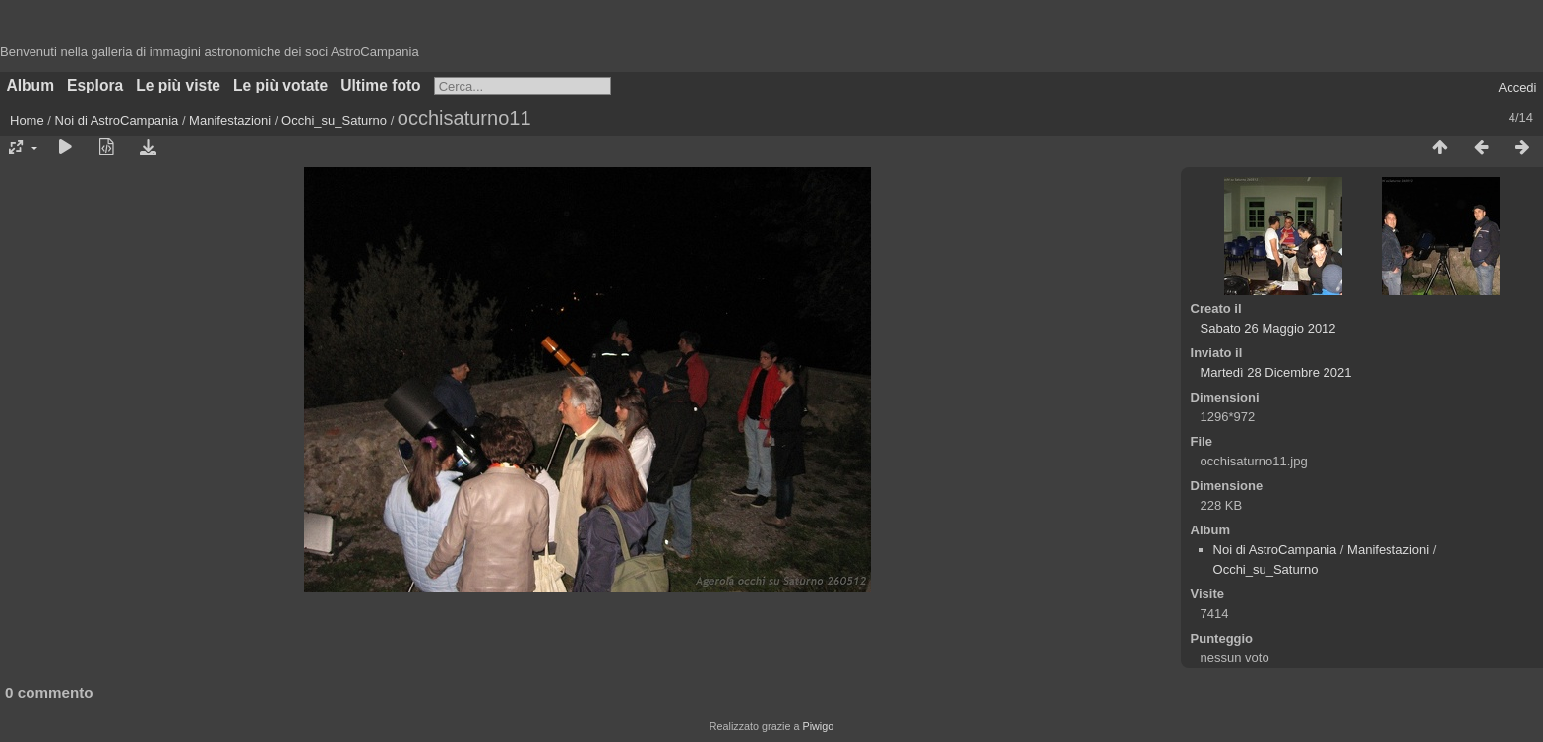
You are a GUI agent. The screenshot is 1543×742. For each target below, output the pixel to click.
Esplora (95, 85)
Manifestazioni (230, 120)
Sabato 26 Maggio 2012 (1268, 328)
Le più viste (178, 85)
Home (27, 120)
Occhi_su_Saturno (334, 120)
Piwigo (817, 726)
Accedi (1517, 87)
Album (31, 85)
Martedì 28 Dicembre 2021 (1276, 372)
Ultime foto (380, 85)
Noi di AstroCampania (117, 120)
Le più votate (280, 85)
